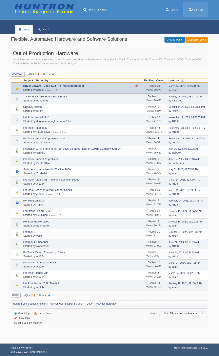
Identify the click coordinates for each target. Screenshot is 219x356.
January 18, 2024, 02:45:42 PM (185, 283)
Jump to (154, 313)
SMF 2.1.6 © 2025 (20, 352)
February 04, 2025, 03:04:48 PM (185, 200)
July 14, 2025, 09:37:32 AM (183, 148)
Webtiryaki (27, 348)
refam (39, 110)
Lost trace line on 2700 (37, 210)
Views (160, 80)
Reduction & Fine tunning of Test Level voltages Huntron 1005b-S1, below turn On (72, 148)
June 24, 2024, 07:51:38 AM (183, 252)
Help (176, 348)
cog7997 (41, 152)
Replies (149, 80)
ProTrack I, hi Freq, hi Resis (40, 262)
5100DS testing (32, 106)
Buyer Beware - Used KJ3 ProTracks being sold (53, 85)
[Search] (85, 10)
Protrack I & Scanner (35, 241)
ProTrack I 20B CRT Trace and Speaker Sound (51, 179)
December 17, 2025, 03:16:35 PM (186, 106)
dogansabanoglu (46, 121)
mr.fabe (40, 287)
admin (40, 89)
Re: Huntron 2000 (33, 200)
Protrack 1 (29, 231)
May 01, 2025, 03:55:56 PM (183, 169)
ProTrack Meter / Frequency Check (44, 252)
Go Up (15, 295)
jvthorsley (177, 100)
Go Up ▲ (203, 348)
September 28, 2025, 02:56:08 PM (186, 128)
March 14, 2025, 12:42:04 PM (184, 179)
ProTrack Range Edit (35, 272)
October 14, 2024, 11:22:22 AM (185, 221)
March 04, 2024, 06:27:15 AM (184, 262)
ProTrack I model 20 (35, 127)
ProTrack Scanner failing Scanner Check (47, 189)
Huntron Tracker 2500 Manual (41, 283)
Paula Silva (43, 131)
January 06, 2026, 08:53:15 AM (185, 96)
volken (40, 235)
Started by (41, 80)
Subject (28, 80)
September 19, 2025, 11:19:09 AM (186, 138)
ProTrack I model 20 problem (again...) (46, 138)
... (47, 73)
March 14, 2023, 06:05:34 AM (184, 86)
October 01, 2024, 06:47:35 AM (185, 232)
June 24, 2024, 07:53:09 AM (183, 242)
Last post (176, 80)
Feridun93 (42, 100)
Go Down (17, 74)
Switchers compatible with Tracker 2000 (47, 169)
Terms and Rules (189, 348)
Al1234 (175, 121)
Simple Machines (38, 352)
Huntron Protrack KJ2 (36, 117)
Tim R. (40, 204)
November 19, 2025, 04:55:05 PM (186, 117)
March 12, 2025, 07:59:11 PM (184, 190)
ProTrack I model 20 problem (40, 159)
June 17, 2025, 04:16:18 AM (183, 159)
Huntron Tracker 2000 (36, 221)
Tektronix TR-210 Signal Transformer (45, 96)
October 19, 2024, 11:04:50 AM (185, 211)
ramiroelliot (42, 225)
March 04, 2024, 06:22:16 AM (184, 273)
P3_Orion (42, 214)
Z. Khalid (41, 173)
